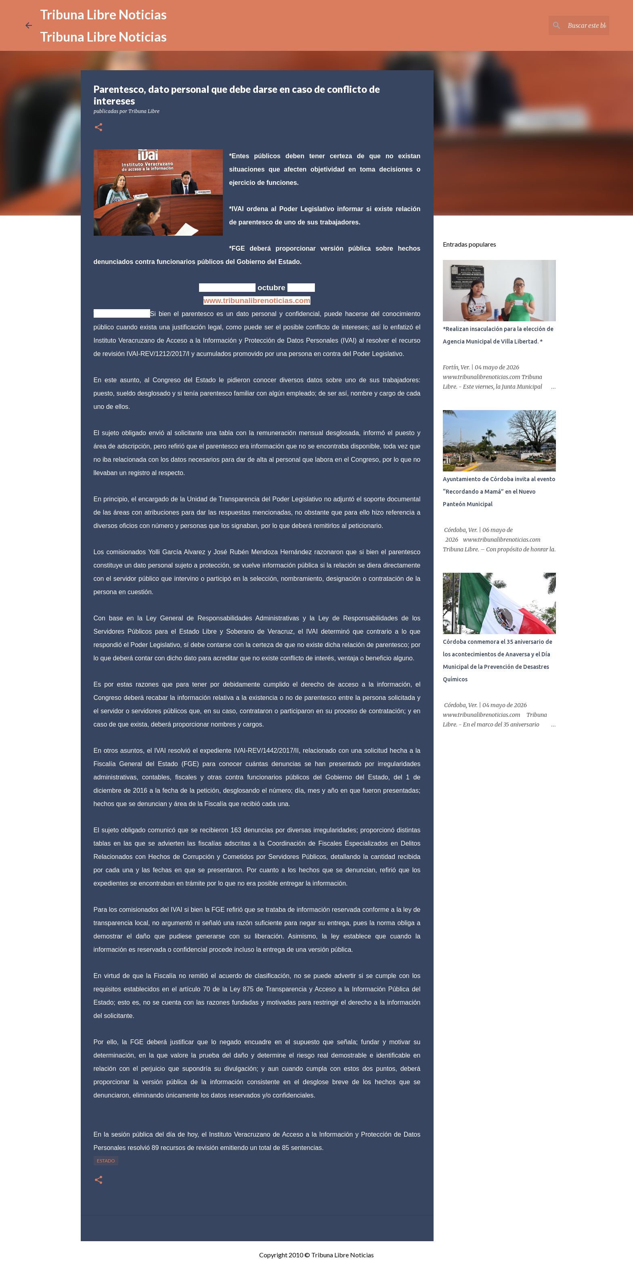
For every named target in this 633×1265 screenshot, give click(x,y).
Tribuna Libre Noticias (103, 14)
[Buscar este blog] (566, 25)
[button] (98, 127)
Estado (106, 1161)
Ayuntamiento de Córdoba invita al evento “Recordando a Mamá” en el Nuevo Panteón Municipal (499, 491)
